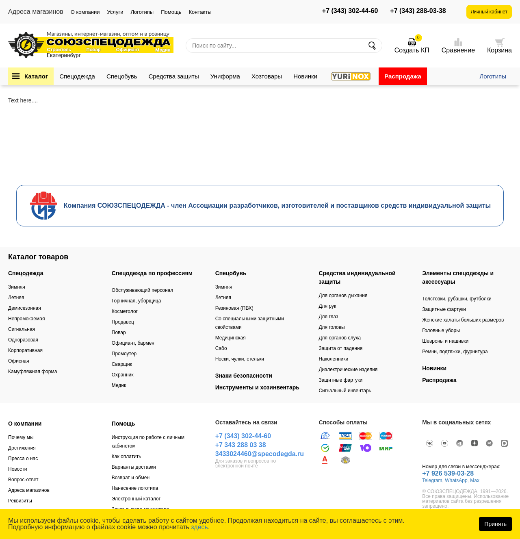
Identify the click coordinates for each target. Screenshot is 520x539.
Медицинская (230, 338)
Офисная (18, 361)
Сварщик (122, 364)
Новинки (305, 76)
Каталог (36, 76)
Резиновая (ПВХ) (234, 308)
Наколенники (333, 359)
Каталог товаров (38, 257)
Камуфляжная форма (32, 371)
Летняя (16, 297)
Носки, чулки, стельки (239, 359)
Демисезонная (24, 308)
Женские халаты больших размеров (463, 320)
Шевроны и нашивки (445, 341)
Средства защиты (174, 76)
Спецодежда (77, 76)
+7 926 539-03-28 (448, 473)
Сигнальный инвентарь (344, 390)
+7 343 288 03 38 (240, 444)
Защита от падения (340, 348)
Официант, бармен (133, 343)
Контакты (199, 12)
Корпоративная (25, 350)
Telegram (432, 480)
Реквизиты (20, 501)
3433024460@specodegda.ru (259, 453)
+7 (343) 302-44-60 (350, 11)
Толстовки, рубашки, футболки (457, 299)
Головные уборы (441, 330)
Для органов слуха (339, 338)
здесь (199, 527)
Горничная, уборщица (136, 301)
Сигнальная (21, 329)
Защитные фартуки (340, 380)
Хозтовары (266, 76)
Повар (119, 332)
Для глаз (328, 316)
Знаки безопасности (243, 375)
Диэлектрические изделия (347, 369)
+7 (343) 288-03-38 (418, 11)
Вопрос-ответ (23, 479)
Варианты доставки (134, 467)
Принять (495, 524)
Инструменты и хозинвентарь (257, 387)
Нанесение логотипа (135, 488)
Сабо (221, 348)
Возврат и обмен (131, 477)
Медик (119, 385)
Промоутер (124, 353)
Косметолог (125, 311)
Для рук (327, 306)
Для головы (331, 327)
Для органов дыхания (342, 295)
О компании (85, 12)
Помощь (171, 12)
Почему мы (21, 437)
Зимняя (16, 287)
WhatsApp (456, 480)
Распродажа (402, 76)
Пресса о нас (23, 458)
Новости (17, 469)
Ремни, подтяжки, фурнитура (455, 351)
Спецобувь (121, 76)
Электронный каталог (136, 499)
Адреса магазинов (29, 490)
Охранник (123, 375)
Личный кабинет (489, 12)
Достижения (22, 448)
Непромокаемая (26, 319)
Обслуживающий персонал (142, 290)
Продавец (123, 322)
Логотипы (142, 12)
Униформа (225, 76)
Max (474, 480)
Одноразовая (23, 340)
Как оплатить (126, 456)
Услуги (115, 12)
